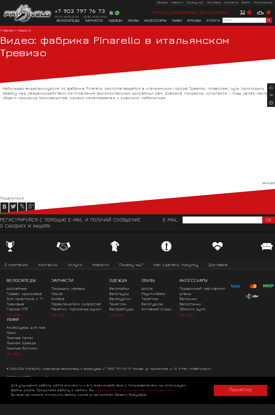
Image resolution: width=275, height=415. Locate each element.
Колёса (57, 299)
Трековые (15, 304)
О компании (16, 265)
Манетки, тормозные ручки (76, 309)
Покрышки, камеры (68, 289)
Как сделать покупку (176, 265)
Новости (177, 2)
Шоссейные (17, 289)
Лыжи (177, 21)
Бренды (194, 21)
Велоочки (188, 299)
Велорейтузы (121, 309)
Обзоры (162, 2)
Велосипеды (68, 21)
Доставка (214, 2)
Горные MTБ (17, 309)
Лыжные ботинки (22, 348)
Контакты (231, 2)
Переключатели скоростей (76, 304)
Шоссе (147, 289)
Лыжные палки (20, 338)
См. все (13, 314)
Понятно (240, 390)
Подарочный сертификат (202, 289)
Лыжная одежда (21, 343)
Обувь (133, 21)
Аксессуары (155, 21)
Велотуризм (152, 304)
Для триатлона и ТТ (25, 299)
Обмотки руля (192, 309)
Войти (246, 2)
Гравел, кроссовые (24, 294)
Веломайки (119, 289)
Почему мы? (195, 2)
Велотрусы (119, 294)
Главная (7, 31)
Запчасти (94, 21)
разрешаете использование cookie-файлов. (134, 390)
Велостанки (190, 304)
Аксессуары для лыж (26, 328)
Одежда (115, 21)
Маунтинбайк (153, 294)
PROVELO (27, 13)
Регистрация (263, 2)
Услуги (213, 21)
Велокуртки (120, 299)
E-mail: (171, 220)
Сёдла (57, 294)
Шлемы (185, 294)
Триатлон (117, 304)
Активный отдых (156, 309)
